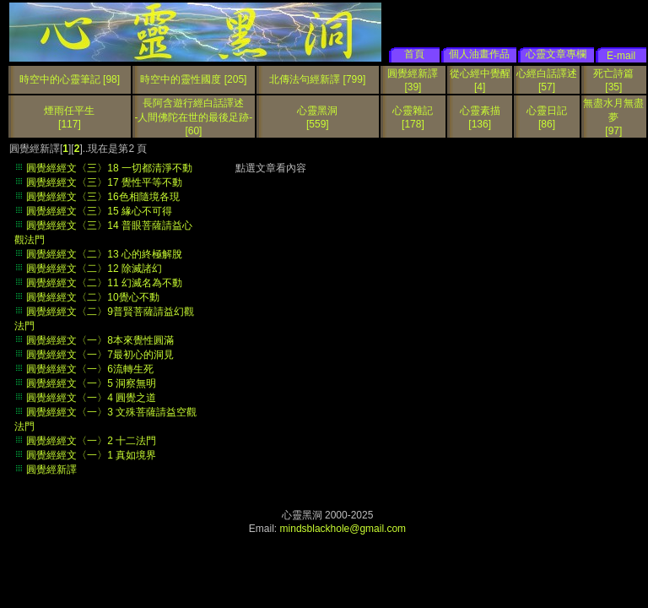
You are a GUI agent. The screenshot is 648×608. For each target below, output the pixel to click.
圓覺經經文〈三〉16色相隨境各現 (102, 197)
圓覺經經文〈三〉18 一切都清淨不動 (109, 168)
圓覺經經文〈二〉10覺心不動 (92, 297)
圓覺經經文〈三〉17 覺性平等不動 (104, 182)
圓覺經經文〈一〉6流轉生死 (90, 369)
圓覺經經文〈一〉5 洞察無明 (91, 383)
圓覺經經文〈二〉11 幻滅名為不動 (104, 283)
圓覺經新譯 (51, 469)
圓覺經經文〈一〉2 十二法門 (91, 441)
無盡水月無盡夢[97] (613, 117)
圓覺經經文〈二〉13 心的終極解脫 (104, 254)
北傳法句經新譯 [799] (317, 79)
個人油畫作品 (479, 54)
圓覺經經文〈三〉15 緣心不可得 (99, 211)
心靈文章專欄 (556, 54)
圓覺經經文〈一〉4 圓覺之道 (91, 398)
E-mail (621, 56)
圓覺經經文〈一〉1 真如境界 (91, 455)
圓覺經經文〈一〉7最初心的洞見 (100, 355)
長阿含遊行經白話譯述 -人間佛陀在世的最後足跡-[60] (193, 117)
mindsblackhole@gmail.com (343, 529)
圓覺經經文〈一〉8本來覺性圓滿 (100, 340)
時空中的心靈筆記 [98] (69, 79)
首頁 (414, 54)
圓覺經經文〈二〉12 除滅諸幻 (94, 268)
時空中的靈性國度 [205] (193, 79)
